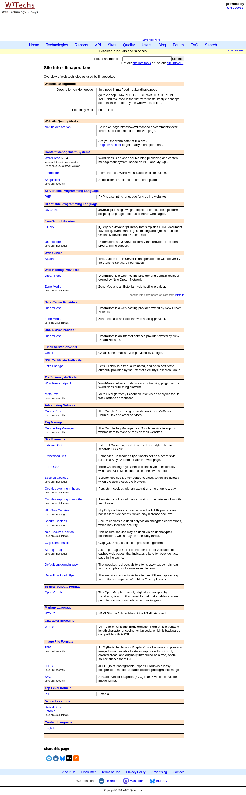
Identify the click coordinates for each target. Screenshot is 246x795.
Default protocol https (59, 575)
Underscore (53, 241)
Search (211, 45)
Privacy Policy (136, 772)
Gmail (49, 353)
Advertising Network (60, 405)
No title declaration (58, 127)
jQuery (49, 227)
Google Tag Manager (59, 428)
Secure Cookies (56, 521)
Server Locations (57, 701)
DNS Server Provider (60, 330)
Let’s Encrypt (54, 366)
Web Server (53, 253)
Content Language (58, 722)
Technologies (57, 45)
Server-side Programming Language (72, 191)
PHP (48, 196)
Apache (50, 259)
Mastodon (133, 780)
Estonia (50, 711)
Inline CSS (52, 467)
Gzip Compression (57, 543)
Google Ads (53, 411)
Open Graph (53, 592)
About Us (68, 772)
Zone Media (53, 286)
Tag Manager (54, 422)
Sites (112, 45)
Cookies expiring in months (63, 499)
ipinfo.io (179, 294)
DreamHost (53, 275)
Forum (178, 45)
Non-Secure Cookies (59, 532)
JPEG (49, 666)
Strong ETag (53, 550)
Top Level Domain (58, 688)
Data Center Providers (61, 302)
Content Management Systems (67, 152)
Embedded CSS (56, 456)
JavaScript (52, 210)
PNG (48, 647)
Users (147, 45)
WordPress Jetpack (58, 383)
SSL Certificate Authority (63, 360)
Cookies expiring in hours (62, 488)
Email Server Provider (61, 347)
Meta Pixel (52, 394)
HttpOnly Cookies (57, 510)
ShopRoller (52, 180)
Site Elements (55, 439)
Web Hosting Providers (62, 270)
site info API (175, 63)
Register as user (109, 145)
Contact (178, 772)
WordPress (52, 158)
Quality (129, 45)
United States (54, 707)
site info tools (142, 63)
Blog (162, 45)
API (98, 45)
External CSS (54, 445)
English (50, 728)
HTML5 (50, 613)
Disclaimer (88, 772)
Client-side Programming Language (71, 204)
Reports (81, 45)
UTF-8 (49, 626)
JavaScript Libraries (60, 221)
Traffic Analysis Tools (61, 377)
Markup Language (58, 607)
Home (34, 45)
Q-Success (235, 7)
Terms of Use (111, 772)
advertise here (151, 39)
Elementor (52, 173)
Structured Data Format (62, 586)
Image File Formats (59, 641)
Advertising (159, 772)
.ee (47, 694)
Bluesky (158, 780)
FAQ (194, 45)
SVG (48, 677)
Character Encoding (60, 620)
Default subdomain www (61, 564)
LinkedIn (108, 780)
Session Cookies (56, 477)
